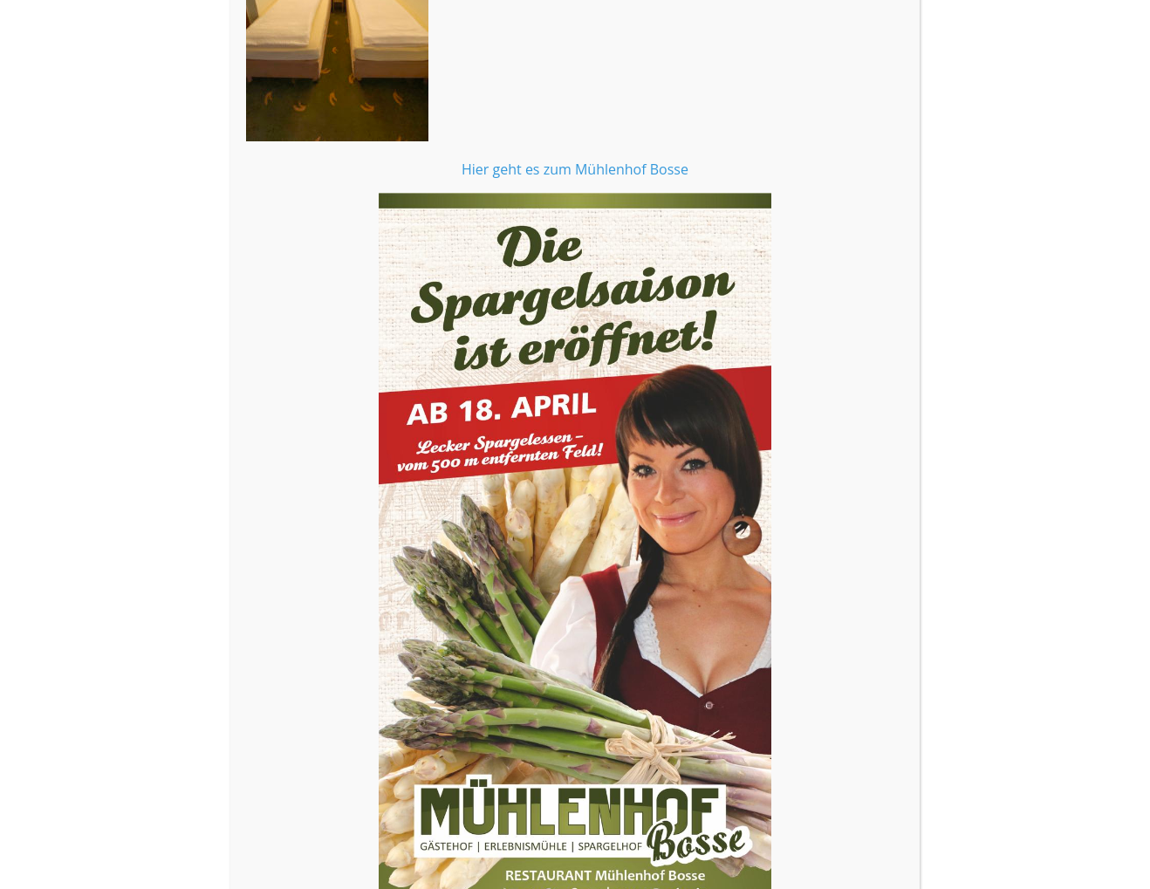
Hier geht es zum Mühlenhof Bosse (575, 289)
